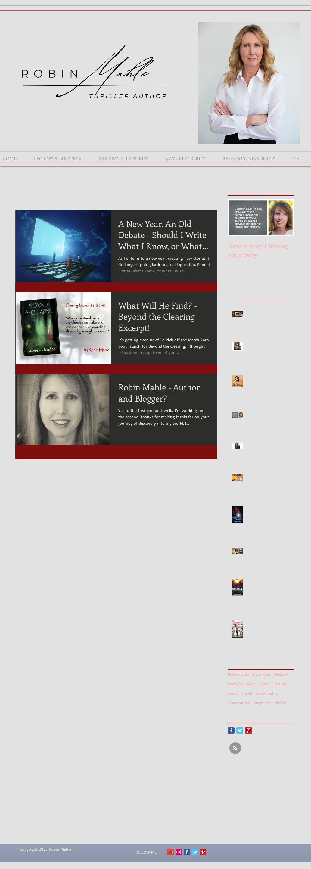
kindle (233, 693)
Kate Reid (261, 674)
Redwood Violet (242, 683)
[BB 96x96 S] (170, 852)
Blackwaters (238, 674)
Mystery (281, 674)
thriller (280, 702)
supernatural (239, 702)
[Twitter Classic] (239, 730)
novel (247, 693)
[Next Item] (284, 217)
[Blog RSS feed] (235, 748)
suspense (262, 702)
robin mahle (267, 693)
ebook (265, 683)
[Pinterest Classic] (248, 730)
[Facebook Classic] (231, 730)
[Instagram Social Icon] (179, 852)
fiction (280, 683)
